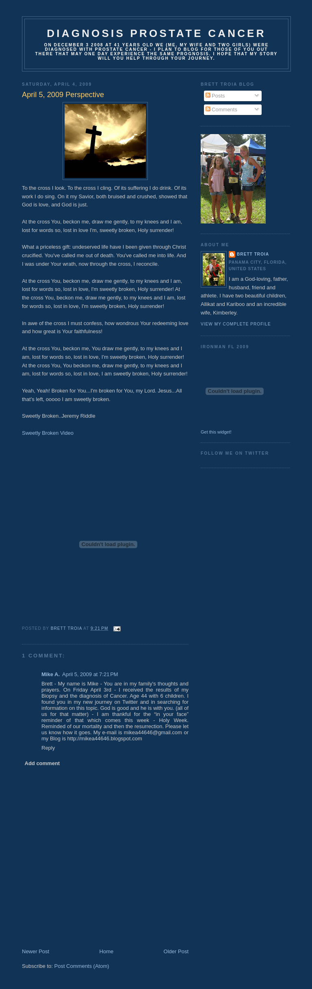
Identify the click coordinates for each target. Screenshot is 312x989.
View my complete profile (236, 324)
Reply (48, 748)
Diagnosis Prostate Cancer (156, 33)
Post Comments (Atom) (81, 966)
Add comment (42, 763)
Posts (215, 96)
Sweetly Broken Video (48, 433)
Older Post (176, 951)
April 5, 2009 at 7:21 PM (90, 674)
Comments (221, 109)
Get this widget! (216, 431)
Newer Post (35, 951)
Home (107, 951)
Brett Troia (253, 254)
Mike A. (50, 674)
